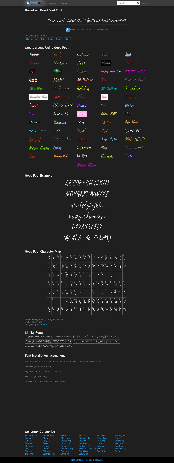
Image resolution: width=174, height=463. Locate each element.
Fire (118, 438)
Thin (43, 39)
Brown (101, 435)
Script (101, 448)
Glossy (66, 441)
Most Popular (31, 435)
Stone (119, 451)
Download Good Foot (78, 29)
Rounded (67, 448)
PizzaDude (42, 35)
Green (47, 443)
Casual (29, 438)
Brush (59, 39)
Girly (46, 441)
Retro (46, 448)
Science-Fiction (87, 448)
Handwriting (31, 39)
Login (144, 3)
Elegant (102, 438)
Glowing (84, 441)
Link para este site (94, 460)
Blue (83, 435)
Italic (50, 39)
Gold (101, 441)
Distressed (85, 438)
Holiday (84, 443)
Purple (119, 446)
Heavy (65, 443)
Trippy (29, 454)
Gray (28, 443)
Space (65, 451)
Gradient (120, 441)
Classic (65, 438)
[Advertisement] (12, 47)
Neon (46, 446)
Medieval (121, 443)
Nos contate (77, 460)
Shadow (120, 448)
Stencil (101, 451)
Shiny (47, 451)
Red (28, 448)
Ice (99, 443)
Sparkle (83, 451)
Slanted (68, 39)
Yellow (84, 454)
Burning (120, 435)
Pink (101, 446)
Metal (29, 446)
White (65, 454)
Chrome (48, 438)
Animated (49, 435)
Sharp (29, 451)
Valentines (49, 454)
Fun (28, 441)
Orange (66, 446)
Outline (84, 446)
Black (65, 435)
